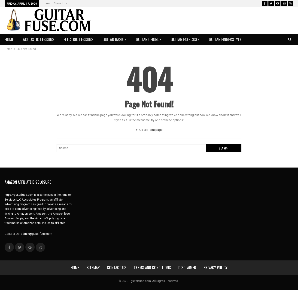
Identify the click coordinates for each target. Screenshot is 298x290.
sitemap (93, 267)
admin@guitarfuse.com (36, 233)
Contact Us (60, 3)
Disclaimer (187, 267)
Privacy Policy (216, 267)
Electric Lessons (78, 39)
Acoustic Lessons (38, 39)
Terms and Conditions (152, 267)
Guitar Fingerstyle (225, 39)
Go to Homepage (149, 129)
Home (46, 3)
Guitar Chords (148, 39)
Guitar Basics (115, 39)
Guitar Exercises (185, 39)
